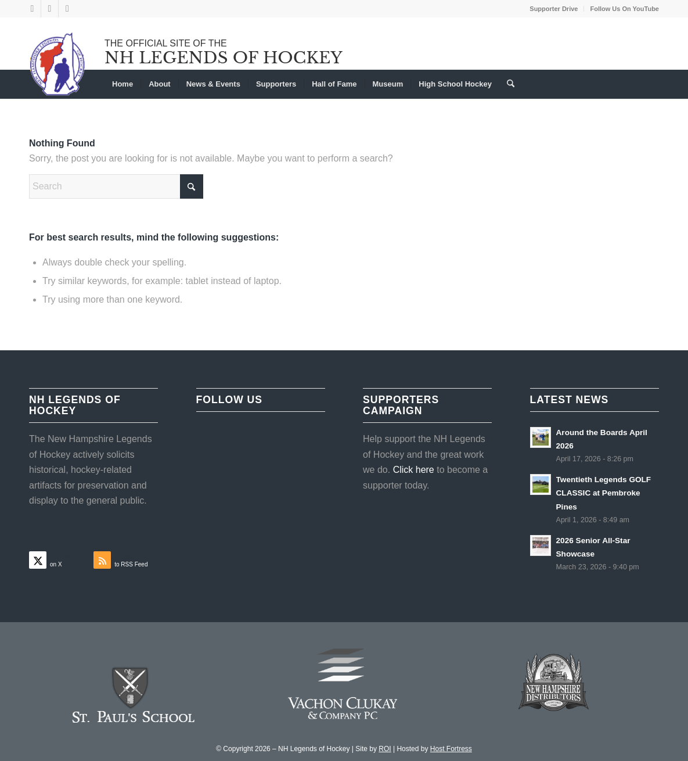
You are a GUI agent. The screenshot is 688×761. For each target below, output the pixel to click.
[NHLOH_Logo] (58, 64)
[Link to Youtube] (67, 8)
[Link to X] (32, 8)
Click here (413, 470)
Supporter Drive (553, 8)
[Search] (506, 84)
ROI (385, 749)
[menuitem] (554, 9)
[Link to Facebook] (49, 8)
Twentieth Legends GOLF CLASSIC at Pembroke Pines (603, 493)
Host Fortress (451, 749)
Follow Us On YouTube (624, 8)
